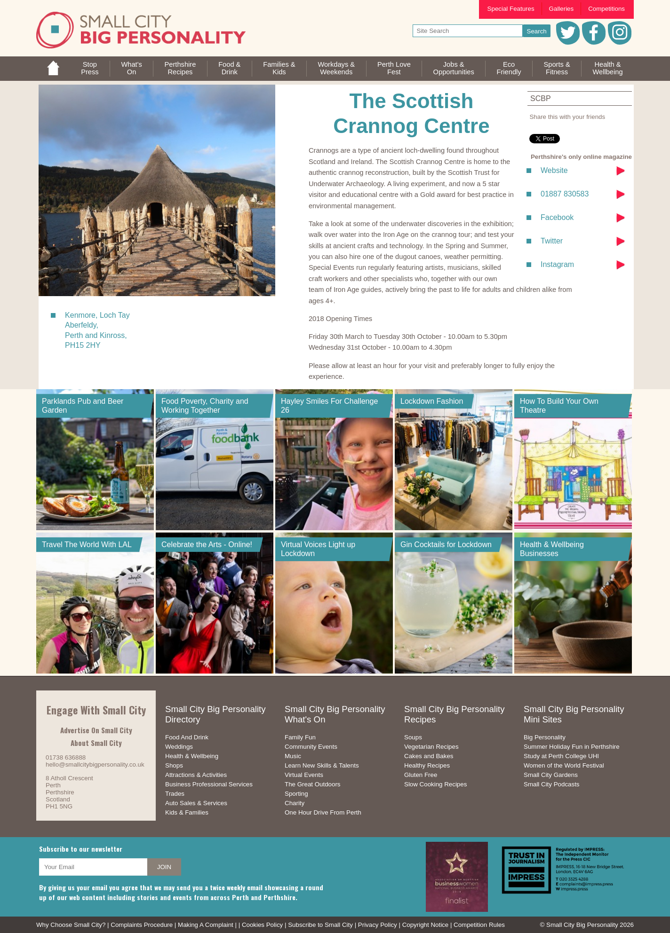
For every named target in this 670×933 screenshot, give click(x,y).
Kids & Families (186, 812)
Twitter (552, 241)
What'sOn (131, 68)
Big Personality (545, 737)
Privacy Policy (377, 924)
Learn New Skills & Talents (322, 765)
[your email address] (93, 867)
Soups (413, 737)
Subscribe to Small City (320, 924)
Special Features (510, 8)
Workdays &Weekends (336, 68)
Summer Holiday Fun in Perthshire (572, 746)
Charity (294, 803)
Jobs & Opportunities (453, 68)
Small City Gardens (551, 774)
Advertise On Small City (96, 730)
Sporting (296, 793)
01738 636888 (66, 757)
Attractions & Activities (196, 774)
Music (293, 756)
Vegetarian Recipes (431, 746)
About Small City (96, 742)
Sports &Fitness (556, 68)
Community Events (311, 746)
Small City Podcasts (552, 784)
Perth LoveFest (394, 68)
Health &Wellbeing (607, 68)
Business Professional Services (209, 784)
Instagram (557, 264)
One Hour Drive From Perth (323, 812)
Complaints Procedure (142, 924)
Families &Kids (279, 68)
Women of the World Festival (564, 765)
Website (554, 170)
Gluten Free (420, 774)
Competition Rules (479, 924)
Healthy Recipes (427, 765)
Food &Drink (229, 68)
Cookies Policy (262, 924)
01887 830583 (565, 194)
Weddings (179, 746)
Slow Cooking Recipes (435, 784)
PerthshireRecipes (180, 68)
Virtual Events (304, 774)
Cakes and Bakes (428, 756)
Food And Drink (186, 737)
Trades (174, 793)
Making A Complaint (205, 924)
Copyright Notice (425, 924)
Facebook (557, 217)
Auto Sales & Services (196, 803)
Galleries (561, 8)
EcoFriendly (509, 68)
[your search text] (468, 30)
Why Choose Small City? (70, 924)
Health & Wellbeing (191, 756)
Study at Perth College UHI (561, 756)
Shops (174, 765)
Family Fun (300, 737)
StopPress (89, 68)
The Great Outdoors (313, 784)
